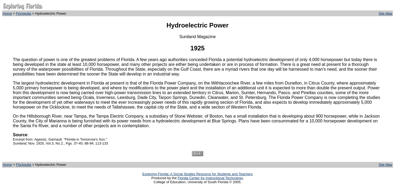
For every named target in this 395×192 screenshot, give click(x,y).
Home (7, 13)
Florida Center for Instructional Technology (210, 178)
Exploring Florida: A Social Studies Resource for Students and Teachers (197, 174)
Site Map (385, 13)
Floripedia (23, 13)
